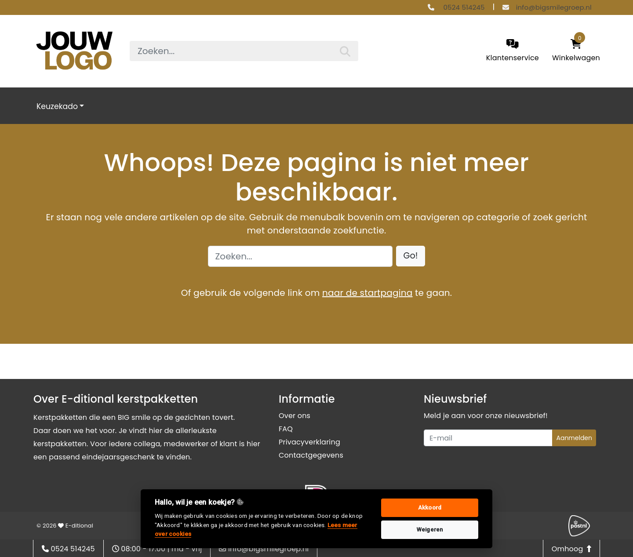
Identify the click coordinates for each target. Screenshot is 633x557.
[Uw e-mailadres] (488, 438)
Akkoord (429, 507)
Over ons (294, 416)
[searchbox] (244, 51)
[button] (411, 256)
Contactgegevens (311, 455)
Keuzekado (57, 106)
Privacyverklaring (309, 442)
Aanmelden (574, 437)
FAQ (286, 429)
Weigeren (430, 529)
